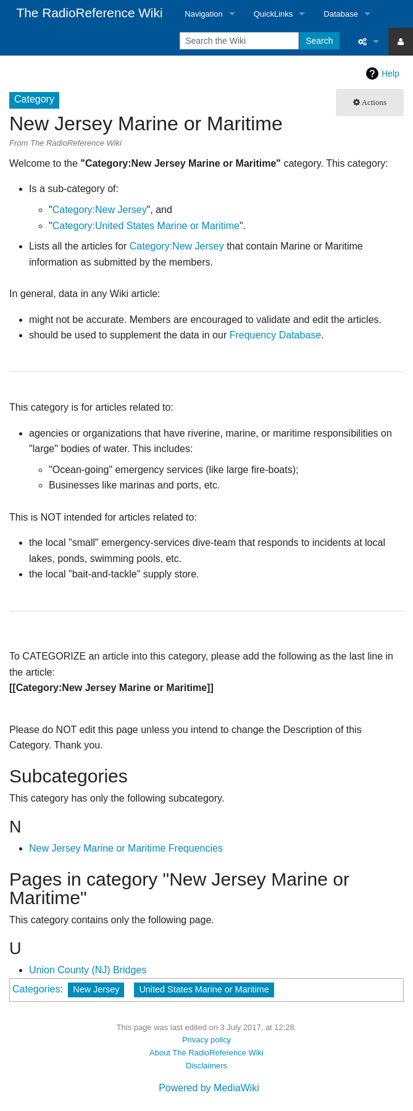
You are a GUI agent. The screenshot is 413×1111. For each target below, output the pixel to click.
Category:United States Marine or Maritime (146, 225)
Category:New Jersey (99, 209)
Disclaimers (206, 1065)
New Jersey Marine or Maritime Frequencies (126, 848)
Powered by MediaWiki (209, 1088)
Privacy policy (206, 1039)
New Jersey (96, 989)
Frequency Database (276, 335)
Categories (36, 989)
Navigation (203, 14)
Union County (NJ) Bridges (87, 970)
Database (340, 14)
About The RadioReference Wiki (206, 1052)
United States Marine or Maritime (204, 989)
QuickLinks (273, 14)
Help (390, 73)
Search (319, 41)
